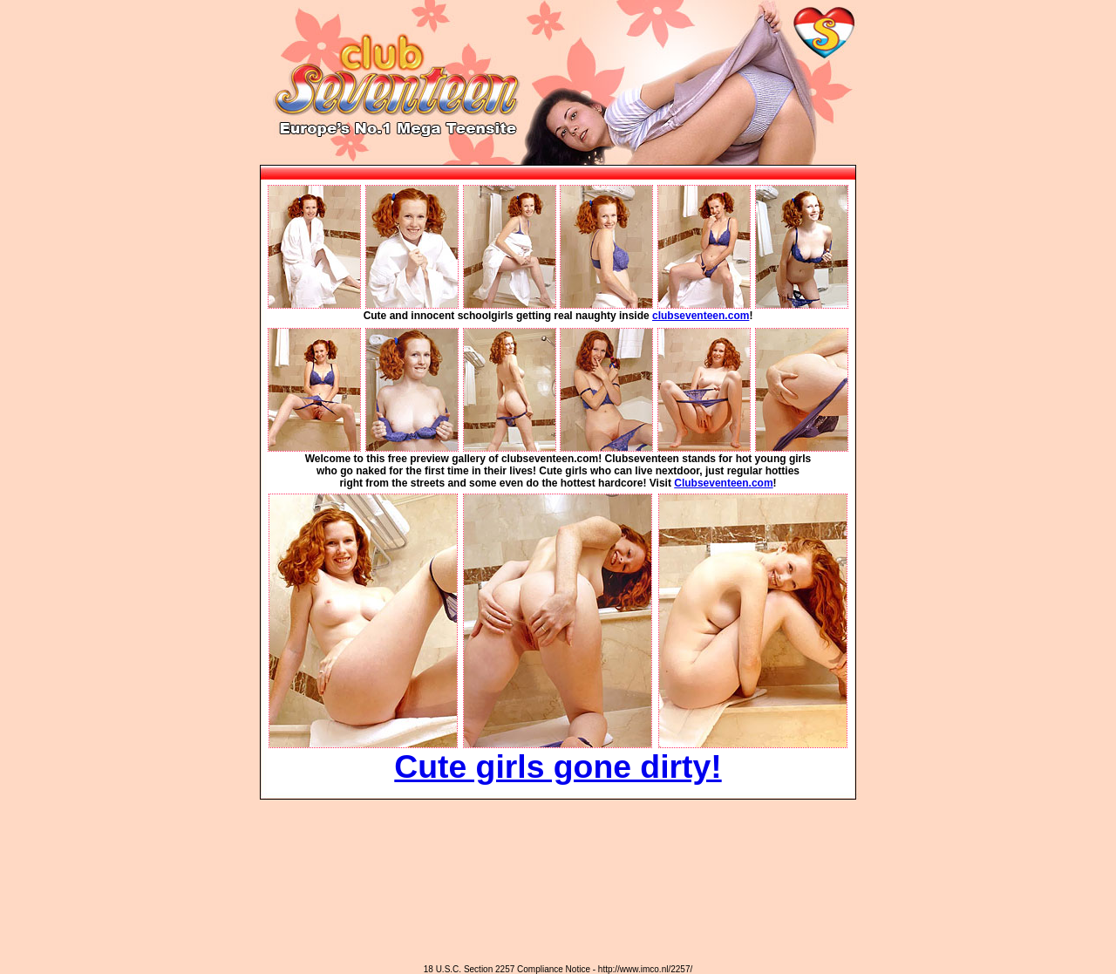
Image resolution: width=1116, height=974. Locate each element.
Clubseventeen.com (723, 483)
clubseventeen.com (700, 316)
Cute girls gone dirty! (557, 766)
